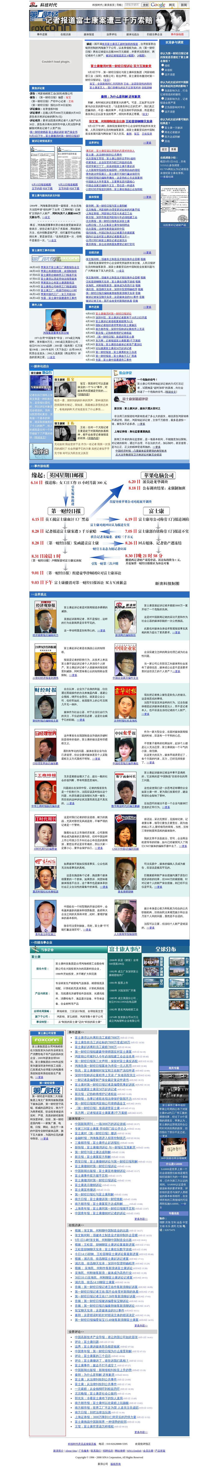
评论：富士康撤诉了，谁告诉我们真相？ (102, 1360)
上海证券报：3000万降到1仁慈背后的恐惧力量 (105, 1417)
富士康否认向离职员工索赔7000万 (97, 1037)
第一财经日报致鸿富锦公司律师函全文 (100, 1103)
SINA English (134, 1450)
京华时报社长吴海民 (125, 720)
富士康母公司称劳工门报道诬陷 (59, 286)
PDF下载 (48, 188)
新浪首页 (109, 4)
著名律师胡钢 (125, 891)
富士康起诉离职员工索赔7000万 (96, 1047)
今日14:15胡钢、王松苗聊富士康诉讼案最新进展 (107, 1254)
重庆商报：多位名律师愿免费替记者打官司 (110, 244)
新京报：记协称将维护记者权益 (114, 332)
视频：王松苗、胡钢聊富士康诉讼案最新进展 (105, 1244)
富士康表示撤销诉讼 (88, 1185)
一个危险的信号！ (147, 379)
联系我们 (96, 1450)
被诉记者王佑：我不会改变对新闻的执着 (109, 300)
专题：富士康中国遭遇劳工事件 (59, 298)
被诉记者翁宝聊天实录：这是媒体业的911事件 (112, 296)
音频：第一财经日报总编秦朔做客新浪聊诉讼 (105, 1305)
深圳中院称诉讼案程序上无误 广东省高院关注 (105, 1075)
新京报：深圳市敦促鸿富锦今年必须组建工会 (111, 217)
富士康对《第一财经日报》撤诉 (96, 1133)
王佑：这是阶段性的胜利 (138, 83)
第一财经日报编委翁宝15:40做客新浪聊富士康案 (107, 1319)
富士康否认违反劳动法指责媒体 (59, 278)
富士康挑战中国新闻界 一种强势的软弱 (101, 1421)
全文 (106, 79)
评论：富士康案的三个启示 (93, 1356)
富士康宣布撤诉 (85, 1189)
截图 (131, 55)
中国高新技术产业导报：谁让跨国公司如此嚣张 (106, 1337)
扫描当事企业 (154, 34)
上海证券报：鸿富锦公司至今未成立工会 (109, 213)
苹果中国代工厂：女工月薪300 (58, 294)
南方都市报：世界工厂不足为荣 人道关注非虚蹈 (107, 1407)
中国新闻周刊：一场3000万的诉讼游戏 (100, 1124)
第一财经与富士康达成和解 (93, 1152)
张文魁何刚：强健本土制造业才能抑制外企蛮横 (106, 1235)
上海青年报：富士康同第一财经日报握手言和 (105, 1208)
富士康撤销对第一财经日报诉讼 (96, 1166)
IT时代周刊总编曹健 (45, 848)
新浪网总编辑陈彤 (125, 635)
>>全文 (46, 217)
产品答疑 (160, 1450)
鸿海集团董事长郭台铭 (56, 331)
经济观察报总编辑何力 (45, 635)
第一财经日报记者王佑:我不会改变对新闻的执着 (107, 1291)
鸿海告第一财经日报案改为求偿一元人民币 (103, 1065)
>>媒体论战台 (40, 366)
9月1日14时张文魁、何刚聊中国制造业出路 (103, 1240)
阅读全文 (40, 437)
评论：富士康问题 (87, 1342)
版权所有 (116, 1464)
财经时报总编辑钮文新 (45, 720)
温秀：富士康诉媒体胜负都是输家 (97, 1346)
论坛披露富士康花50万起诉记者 (114, 348)
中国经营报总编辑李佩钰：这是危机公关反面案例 (114, 177)
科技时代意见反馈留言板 (82, 1443)
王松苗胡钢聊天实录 (139, 121)
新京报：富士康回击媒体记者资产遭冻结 (119, 344)
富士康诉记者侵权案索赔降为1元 (114, 321)
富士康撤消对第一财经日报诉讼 (96, 1180)
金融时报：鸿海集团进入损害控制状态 (100, 1138)
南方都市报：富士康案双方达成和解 (102, 1203)
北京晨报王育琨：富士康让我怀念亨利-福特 (111, 158)
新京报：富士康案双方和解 (93, 1156)
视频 (143, 259)
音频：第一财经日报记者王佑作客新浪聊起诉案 (106, 1287)
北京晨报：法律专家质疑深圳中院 (105, 228)
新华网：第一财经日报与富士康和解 (106, 205)
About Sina (71, 1450)
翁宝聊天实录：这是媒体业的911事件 (99, 1310)
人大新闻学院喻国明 (125, 934)
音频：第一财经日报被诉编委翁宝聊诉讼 (102, 1301)
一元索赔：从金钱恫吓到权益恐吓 (97, 1389)
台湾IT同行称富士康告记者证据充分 (106, 240)
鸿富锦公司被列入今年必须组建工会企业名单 (105, 1056)
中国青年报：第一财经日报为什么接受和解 (103, 1351)
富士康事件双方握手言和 (91, 1175)
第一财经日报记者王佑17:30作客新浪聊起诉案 (105, 1296)
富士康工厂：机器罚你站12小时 (59, 290)
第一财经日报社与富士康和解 (94, 1194)
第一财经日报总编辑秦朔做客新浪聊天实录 (110, 293)
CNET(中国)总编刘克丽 (125, 848)
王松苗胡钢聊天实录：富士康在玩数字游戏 (110, 281)
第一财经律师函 (39, 132)
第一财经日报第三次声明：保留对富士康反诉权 (106, 1061)
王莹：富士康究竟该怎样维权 (94, 1426)
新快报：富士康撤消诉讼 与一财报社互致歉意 (105, 1147)
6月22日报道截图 (68, 184)
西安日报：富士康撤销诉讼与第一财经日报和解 (106, 1161)
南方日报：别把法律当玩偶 (93, 1412)
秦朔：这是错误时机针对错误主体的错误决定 (105, 1315)
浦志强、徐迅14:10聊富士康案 (95, 1282)
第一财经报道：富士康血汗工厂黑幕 (116, 355)
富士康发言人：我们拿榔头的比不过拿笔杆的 (115, 87)
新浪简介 (58, 1450)
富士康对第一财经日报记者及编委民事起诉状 (105, 1084)
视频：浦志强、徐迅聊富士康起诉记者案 (102, 1258)
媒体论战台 (132, 34)
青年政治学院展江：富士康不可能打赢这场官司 (113, 173)
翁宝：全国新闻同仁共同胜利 (106, 83)
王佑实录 (147, 133)
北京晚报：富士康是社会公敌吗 (96, 1393)
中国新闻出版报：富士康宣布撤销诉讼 (100, 1171)
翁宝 (136, 133)
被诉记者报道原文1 (117, 55)
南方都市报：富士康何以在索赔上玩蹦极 (102, 1403)
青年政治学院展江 (45, 934)
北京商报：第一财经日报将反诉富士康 (108, 221)
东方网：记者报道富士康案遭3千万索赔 (118, 340)
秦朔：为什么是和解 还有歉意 (121, 96)
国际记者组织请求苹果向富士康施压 (116, 325)
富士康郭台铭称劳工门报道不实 (59, 274)
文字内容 (37, 188)
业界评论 (112, 34)
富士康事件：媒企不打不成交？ (96, 1365)
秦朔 (129, 133)
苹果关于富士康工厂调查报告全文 (60, 267)
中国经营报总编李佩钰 (125, 763)
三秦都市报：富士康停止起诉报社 (97, 1142)
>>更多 (147, 142)
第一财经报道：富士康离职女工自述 (116, 352)
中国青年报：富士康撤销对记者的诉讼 (100, 1213)
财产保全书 (71, 132)
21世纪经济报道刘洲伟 (45, 677)
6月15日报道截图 (41, 184)
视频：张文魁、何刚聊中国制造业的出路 (102, 1230)
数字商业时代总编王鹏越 (125, 806)
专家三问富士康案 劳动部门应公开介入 (101, 1128)
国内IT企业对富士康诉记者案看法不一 (107, 236)
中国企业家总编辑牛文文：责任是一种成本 (110, 185)
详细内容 (83, 394)
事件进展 (42, 34)
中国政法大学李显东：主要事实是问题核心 (110, 181)
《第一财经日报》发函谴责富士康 (115, 336)
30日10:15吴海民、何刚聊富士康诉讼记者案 (104, 1277)
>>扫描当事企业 (41, 942)
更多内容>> (141, 1218)
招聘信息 (108, 1450)
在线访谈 (66, 34)
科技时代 (97, 4)
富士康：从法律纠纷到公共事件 (104, 154)
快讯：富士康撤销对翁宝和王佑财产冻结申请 (105, 1070)
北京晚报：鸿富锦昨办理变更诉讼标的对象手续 (113, 209)
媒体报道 (89, 34)
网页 (172, 5)
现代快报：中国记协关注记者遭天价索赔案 (110, 232)
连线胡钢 (147, 87)
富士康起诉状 (56, 132)
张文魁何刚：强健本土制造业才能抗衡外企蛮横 (113, 259)
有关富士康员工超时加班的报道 (120, 44)
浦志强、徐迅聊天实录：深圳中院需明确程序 (111, 289)
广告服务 (84, 1450)
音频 (138, 293)
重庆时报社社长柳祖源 (45, 891)
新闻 (184, 5)
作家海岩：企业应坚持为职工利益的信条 (109, 162)
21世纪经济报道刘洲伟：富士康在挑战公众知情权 (114, 189)
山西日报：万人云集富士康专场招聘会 (108, 224)
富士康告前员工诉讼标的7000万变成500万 (102, 1042)
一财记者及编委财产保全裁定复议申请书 (102, 1080)
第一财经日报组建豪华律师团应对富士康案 (103, 1051)
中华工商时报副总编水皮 (45, 806)
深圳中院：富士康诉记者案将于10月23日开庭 (121, 317)
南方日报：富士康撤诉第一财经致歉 (99, 1199)
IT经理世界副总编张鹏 (45, 763)
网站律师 (120, 1450)
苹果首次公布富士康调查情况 (57, 282)
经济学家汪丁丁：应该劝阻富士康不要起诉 (110, 166)
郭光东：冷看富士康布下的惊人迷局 (99, 1398)
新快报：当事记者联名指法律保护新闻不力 (103, 1098)
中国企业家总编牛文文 (125, 677)
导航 (119, 4)
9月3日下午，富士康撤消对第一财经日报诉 (54, 135)
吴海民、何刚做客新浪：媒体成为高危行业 (110, 285)
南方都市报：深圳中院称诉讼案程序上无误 (120, 329)
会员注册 (148, 1450)
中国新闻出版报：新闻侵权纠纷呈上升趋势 (103, 1370)
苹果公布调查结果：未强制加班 (59, 271)
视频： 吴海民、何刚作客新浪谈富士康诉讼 (104, 1268)
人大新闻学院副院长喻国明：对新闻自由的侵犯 (113, 170)
